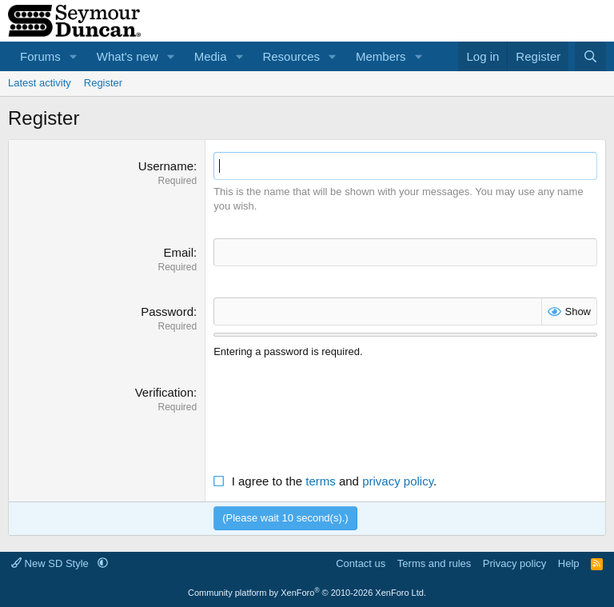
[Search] (590, 56)
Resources (291, 56)
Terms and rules (434, 563)
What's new (127, 56)
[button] (73, 56)
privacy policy (397, 481)
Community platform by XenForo (307, 592)
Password (167, 311)
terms (320, 481)
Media (210, 56)
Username (165, 166)
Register (103, 83)
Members (381, 56)
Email (178, 252)
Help (569, 563)
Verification (164, 392)
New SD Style (51, 563)
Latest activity (39, 83)
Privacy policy (514, 563)
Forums (40, 56)
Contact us (360, 563)
